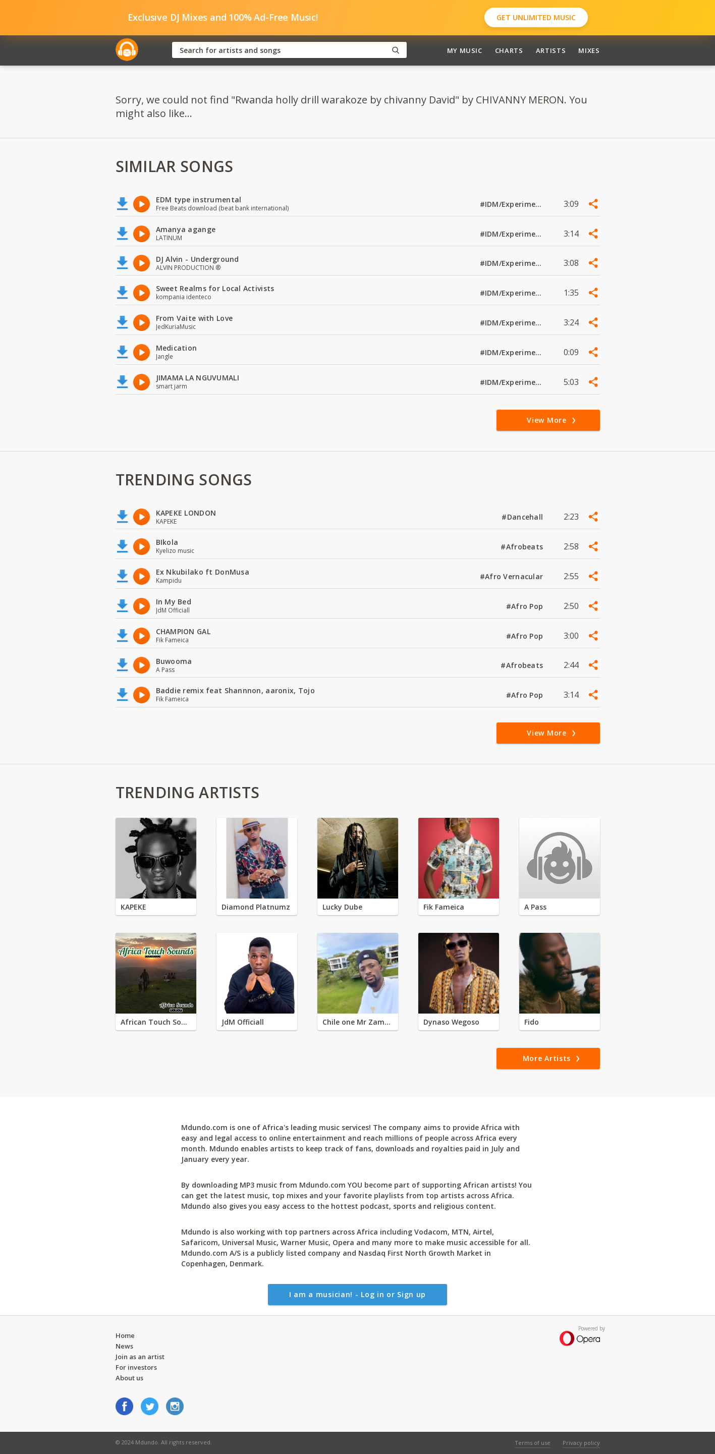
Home (125, 1335)
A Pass (535, 907)
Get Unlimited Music (536, 17)
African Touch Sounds (156, 1022)
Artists (551, 50)
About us (129, 1377)
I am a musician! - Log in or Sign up (357, 1294)
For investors (136, 1367)
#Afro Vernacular (512, 576)
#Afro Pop (525, 606)
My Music (464, 50)
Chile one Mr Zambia (357, 1022)
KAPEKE (133, 907)
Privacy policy (581, 1442)
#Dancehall (523, 517)
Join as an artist (140, 1356)
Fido (531, 1022)
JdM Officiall (243, 1022)
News (124, 1346)
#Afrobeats (523, 546)
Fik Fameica (443, 907)
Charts (509, 50)
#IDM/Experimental (512, 204)
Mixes (588, 50)
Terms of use (533, 1442)
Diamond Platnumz (256, 907)
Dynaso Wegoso (451, 1022)
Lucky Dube (342, 907)
